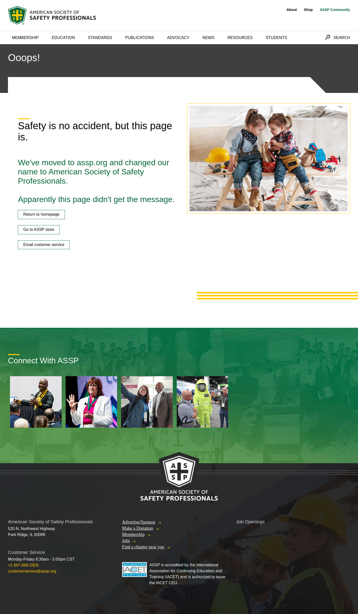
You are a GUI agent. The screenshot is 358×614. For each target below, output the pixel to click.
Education (63, 38)
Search (341, 38)
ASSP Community (335, 10)
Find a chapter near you (143, 546)
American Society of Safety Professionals (52, 15)
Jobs (126, 540)
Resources (240, 38)
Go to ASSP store (38, 229)
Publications (139, 38)
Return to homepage (41, 214)
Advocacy (178, 38)
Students (276, 38)
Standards (100, 38)
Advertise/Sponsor (138, 522)
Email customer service (43, 245)
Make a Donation (137, 528)
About (292, 10)
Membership (25, 38)
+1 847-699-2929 (23, 565)
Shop (308, 10)
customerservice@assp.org (32, 571)
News (208, 38)
